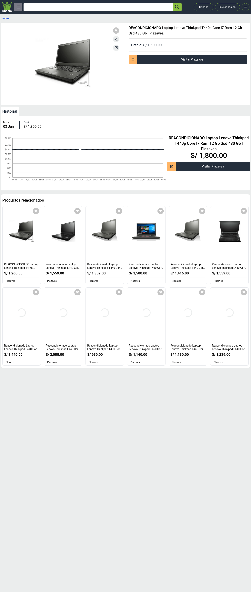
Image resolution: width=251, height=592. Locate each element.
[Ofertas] (98, 7)
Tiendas (203, 7)
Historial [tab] (9, 111)
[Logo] (7, 7)
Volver (5, 18)
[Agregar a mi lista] (36, 211)
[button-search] (177, 7)
